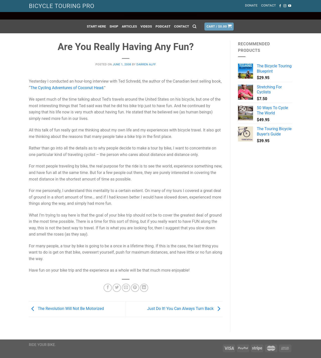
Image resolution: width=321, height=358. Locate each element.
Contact (268, 5)
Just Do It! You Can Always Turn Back (185, 308)
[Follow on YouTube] (289, 6)
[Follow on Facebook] (280, 6)
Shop (114, 26)
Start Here (96, 26)
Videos (146, 26)
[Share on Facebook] (108, 288)
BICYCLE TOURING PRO (61, 6)
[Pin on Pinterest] (135, 288)
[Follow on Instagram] (284, 6)
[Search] (194, 26)
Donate (251, 5)
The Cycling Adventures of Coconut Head (66, 87)
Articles (129, 26)
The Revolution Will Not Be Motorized (66, 308)
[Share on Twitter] (117, 288)
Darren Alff (146, 64)
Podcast (163, 26)
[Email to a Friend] (126, 288)
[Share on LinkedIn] (144, 288)
